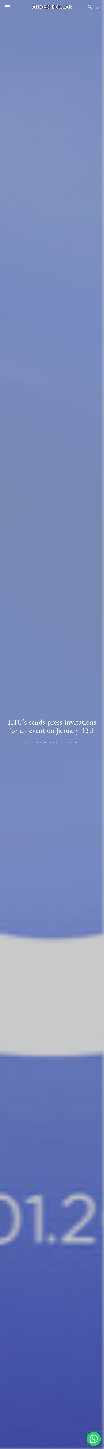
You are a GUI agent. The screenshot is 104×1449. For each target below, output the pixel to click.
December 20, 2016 (46, 742)
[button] (97, 7)
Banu (28, 742)
